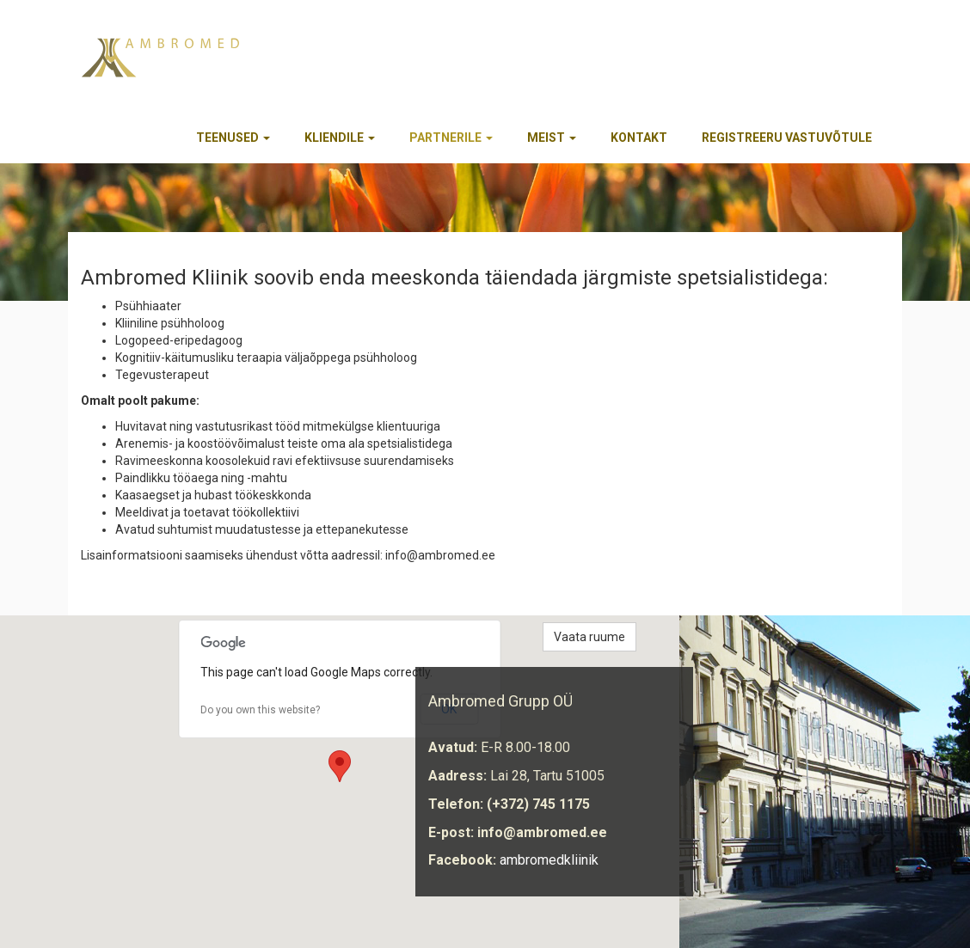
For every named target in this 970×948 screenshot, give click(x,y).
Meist (551, 137)
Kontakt (639, 137)
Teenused (233, 137)
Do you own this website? (260, 710)
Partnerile (451, 137)
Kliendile (339, 137)
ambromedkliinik (549, 860)
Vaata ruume (589, 637)
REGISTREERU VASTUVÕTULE (787, 137)
